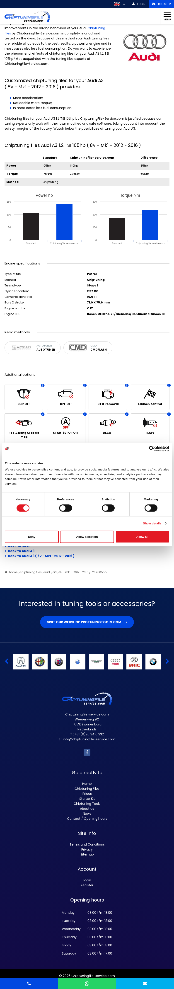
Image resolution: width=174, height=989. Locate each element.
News (87, 813)
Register (87, 885)
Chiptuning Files (87, 788)
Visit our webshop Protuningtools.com (84, 622)
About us (87, 808)
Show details (152, 523)
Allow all (142, 536)
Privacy (87, 849)
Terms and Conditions (87, 844)
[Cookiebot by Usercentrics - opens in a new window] (149, 449)
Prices (87, 793)
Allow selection (87, 536)
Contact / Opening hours (87, 818)
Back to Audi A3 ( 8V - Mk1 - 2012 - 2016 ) (41, 556)
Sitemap (87, 854)
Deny (31, 536)
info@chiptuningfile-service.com (89, 739)
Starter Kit (87, 798)
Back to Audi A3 (21, 551)
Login (87, 880)
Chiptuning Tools (87, 803)
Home (87, 783)
